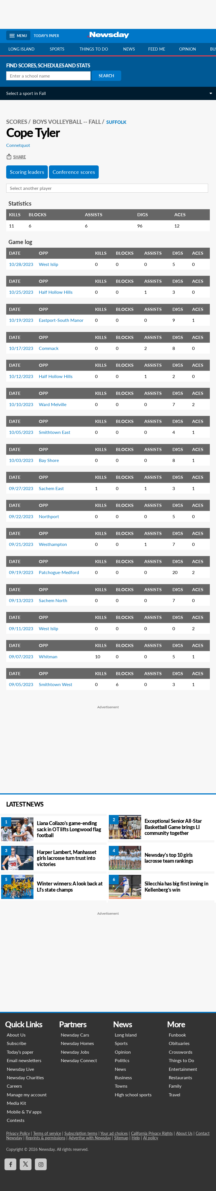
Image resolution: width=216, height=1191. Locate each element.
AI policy (150, 1137)
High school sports (133, 1094)
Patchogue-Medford (59, 572)
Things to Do (181, 1060)
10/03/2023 (21, 460)
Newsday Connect (79, 1060)
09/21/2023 (21, 544)
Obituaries (179, 1043)
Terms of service (47, 1133)
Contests (15, 1120)
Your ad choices (114, 1133)
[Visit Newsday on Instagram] (41, 1164)
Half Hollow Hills (56, 292)
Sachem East (51, 488)
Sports (57, 49)
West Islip (48, 264)
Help (136, 1137)
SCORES (16, 121)
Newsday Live (20, 1069)
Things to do (94, 49)
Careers (14, 1085)
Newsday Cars (75, 1034)
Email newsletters (24, 1060)
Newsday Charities (25, 1077)
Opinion (187, 49)
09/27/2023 (21, 488)
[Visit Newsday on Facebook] (10, 1164)
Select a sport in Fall (26, 93)
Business (123, 1077)
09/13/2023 (21, 600)
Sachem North (53, 600)
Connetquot (18, 145)
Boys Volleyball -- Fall (67, 121)
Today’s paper (20, 1052)
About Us (16, 1034)
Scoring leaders (27, 172)
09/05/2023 (21, 684)
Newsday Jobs (75, 1052)
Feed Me (156, 49)
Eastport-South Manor (61, 320)
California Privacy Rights (152, 1133)
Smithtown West (55, 684)
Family (175, 1085)
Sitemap (121, 1137)
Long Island (21, 49)
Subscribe (16, 1043)
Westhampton (53, 544)
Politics (122, 1060)
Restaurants (180, 1077)
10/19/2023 (21, 320)
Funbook (177, 1034)
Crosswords (180, 1052)
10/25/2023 (21, 292)
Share (16, 157)
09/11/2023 (21, 628)
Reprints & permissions (45, 1137)
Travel (174, 1094)
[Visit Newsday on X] (26, 1164)
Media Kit (16, 1103)
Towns (121, 1085)
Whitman (48, 656)
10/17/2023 (21, 348)
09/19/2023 (21, 572)
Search (106, 75)
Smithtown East (54, 432)
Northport (49, 516)
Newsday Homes (77, 1043)
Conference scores (74, 172)
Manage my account (27, 1094)
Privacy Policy (18, 1133)
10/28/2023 (21, 264)
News (129, 49)
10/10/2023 (21, 404)
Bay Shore (49, 460)
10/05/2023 (21, 432)
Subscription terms (80, 1133)
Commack (48, 348)
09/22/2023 (21, 516)
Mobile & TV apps (24, 1111)
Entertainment (183, 1069)
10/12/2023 (21, 376)
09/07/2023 (21, 656)
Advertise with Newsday (90, 1137)
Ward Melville (52, 404)
